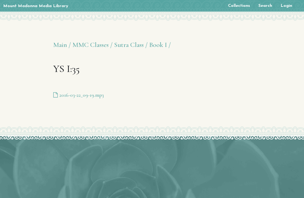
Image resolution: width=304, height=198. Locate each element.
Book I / (160, 45)
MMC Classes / (93, 45)
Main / (62, 45)
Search (265, 6)
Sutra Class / (131, 45)
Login (286, 6)
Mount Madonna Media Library (35, 6)
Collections (239, 6)
